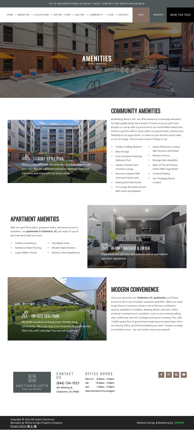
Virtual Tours (62, 15)
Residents (158, 15)
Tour (111, 15)
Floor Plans (42, 15)
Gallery (80, 15)
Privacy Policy (18, 426)
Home (10, 15)
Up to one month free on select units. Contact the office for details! (97, 3)
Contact (123, 15)
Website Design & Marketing (153, 423)
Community (96, 15)
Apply (141, 15)
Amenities (24, 15)
